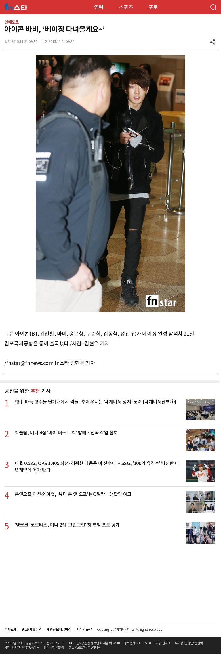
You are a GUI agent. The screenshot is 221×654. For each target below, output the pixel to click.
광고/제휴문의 (32, 629)
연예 (99, 7)
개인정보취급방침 (59, 629)
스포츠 (126, 7)
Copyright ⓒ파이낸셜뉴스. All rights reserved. (130, 629)
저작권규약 (84, 629)
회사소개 (10, 629)
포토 (153, 7)
